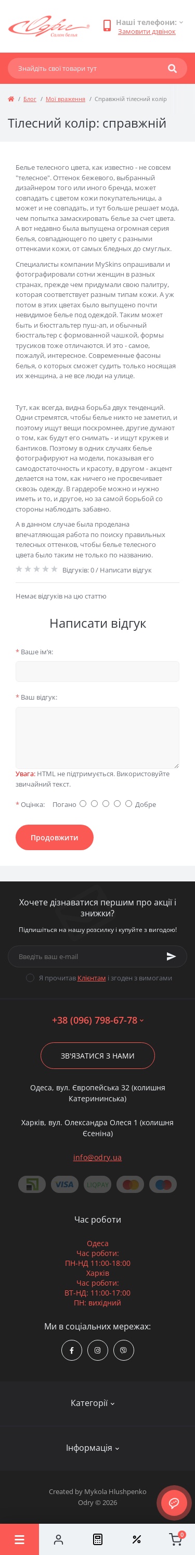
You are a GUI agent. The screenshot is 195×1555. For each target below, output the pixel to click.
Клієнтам (91, 977)
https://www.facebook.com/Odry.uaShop (72, 1350)
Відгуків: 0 (78, 570)
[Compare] (97, 1539)
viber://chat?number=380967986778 (123, 1350)
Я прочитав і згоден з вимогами (105, 978)
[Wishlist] (136, 1539)
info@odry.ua (97, 1157)
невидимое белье (44, 314)
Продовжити (55, 837)
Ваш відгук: (36, 697)
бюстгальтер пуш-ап (73, 325)
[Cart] (175, 1539)
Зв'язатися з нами (98, 1056)
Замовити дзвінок (147, 31)
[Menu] (19, 1539)
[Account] (58, 1539)
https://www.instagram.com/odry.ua (97, 1350)
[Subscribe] (171, 956)
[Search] (172, 68)
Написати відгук (126, 570)
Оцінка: (30, 804)
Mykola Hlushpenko (115, 1491)
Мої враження (65, 99)
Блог (29, 99)
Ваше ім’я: (34, 651)
